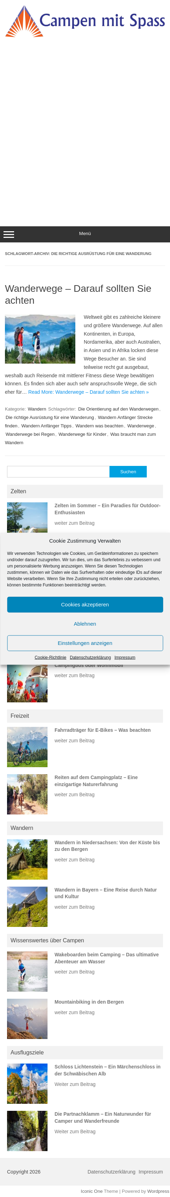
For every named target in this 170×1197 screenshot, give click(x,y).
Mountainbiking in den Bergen (89, 1002)
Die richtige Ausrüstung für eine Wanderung (50, 417)
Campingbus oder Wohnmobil (89, 665)
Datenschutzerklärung (90, 657)
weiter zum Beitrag (75, 523)
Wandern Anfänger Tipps (46, 425)
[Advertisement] (85, 126)
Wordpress (158, 1191)
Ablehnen (85, 624)
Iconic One (92, 1191)
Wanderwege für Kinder (82, 434)
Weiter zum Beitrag (75, 1084)
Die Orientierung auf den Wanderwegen (118, 409)
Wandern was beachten (100, 425)
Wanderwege (140, 425)
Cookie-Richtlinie (50, 657)
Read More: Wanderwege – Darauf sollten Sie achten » (88, 392)
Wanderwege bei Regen (30, 434)
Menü (85, 234)
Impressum (124, 657)
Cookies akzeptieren (85, 604)
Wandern (37, 409)
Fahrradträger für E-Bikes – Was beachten (103, 730)
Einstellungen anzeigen (85, 643)
